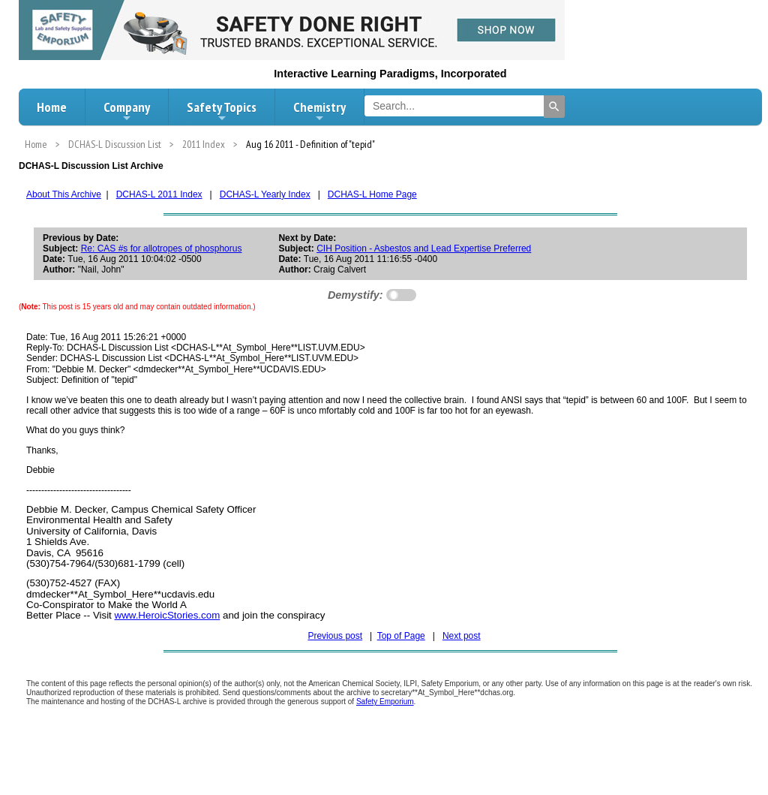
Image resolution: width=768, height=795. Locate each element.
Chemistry (319, 111)
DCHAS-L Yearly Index (265, 194)
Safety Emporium (385, 701)
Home (52, 107)
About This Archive (63, 194)
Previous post (335, 636)
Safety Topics (221, 111)
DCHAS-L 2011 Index (159, 194)
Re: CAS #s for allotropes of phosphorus (161, 248)
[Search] (554, 106)
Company (127, 111)
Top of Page (401, 636)
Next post (461, 636)
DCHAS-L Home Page (372, 194)
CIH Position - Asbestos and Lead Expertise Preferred (423, 248)
